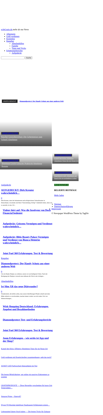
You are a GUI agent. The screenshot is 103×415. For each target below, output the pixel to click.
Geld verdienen (12, 36)
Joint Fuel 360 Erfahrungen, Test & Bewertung (28, 253)
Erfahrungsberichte (14, 51)
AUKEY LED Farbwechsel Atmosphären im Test (17, 365)
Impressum (56, 209)
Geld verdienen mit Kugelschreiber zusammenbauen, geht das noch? (23, 357)
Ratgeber (10, 41)
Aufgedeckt (17, 53)
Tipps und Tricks (19, 48)
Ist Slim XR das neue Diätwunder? (19, 286)
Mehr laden (59, 195)
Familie (15, 46)
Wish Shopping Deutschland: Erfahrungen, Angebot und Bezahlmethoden (26, 308)
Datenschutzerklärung (63, 206)
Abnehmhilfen (18, 43)
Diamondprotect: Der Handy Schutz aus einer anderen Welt (41, 101)
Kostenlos (10, 39)
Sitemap (57, 204)
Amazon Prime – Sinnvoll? (9, 392)
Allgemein (10, 34)
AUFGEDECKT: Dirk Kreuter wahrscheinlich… (17, 191)
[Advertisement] (51, 78)
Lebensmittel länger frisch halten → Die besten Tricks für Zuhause (22, 406)
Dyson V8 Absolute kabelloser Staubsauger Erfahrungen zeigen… (22, 400)
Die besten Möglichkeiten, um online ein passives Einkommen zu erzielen (24, 373)
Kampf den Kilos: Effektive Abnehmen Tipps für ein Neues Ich (21, 349)
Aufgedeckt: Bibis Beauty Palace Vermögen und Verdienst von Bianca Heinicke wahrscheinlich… (26, 240)
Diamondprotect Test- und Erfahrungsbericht (27, 319)
